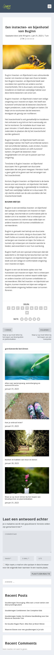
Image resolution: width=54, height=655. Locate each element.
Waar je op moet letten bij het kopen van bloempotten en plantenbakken (23, 498)
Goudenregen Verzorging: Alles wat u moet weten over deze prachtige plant (27, 604)
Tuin (47, 35)
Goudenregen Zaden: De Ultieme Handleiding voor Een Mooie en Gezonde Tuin (27, 617)
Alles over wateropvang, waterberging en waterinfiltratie (22, 384)
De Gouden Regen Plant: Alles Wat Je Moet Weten (25, 624)
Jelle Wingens (24, 35)
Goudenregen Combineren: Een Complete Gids (23, 610)
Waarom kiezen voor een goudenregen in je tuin (24, 629)
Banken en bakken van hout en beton (21, 460)
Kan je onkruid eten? (14, 422)
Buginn (8, 75)
